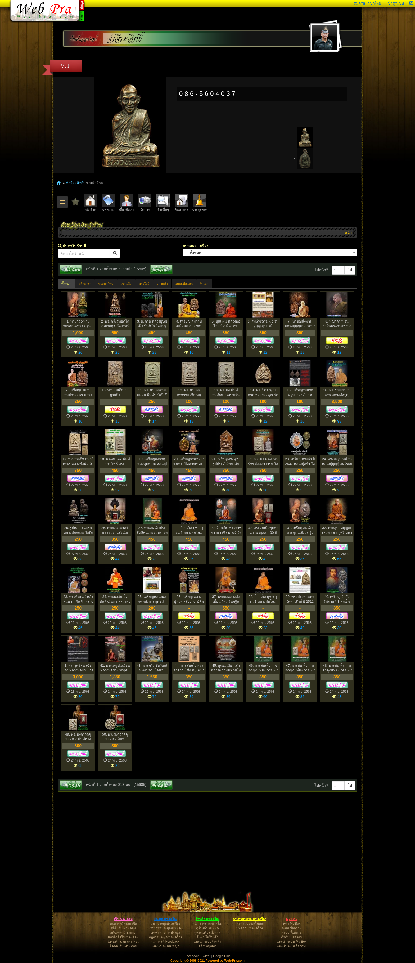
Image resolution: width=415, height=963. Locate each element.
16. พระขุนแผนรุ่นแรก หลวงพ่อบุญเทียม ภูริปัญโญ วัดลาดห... (337, 392)
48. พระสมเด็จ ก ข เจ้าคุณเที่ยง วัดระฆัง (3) (337, 668)
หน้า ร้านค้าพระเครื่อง (207, 923)
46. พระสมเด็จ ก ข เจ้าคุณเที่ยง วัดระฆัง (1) (263, 668)
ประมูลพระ (199, 203)
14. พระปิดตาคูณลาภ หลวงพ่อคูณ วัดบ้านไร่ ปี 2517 (263, 392)
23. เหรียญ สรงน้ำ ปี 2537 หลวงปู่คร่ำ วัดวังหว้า (300, 461)
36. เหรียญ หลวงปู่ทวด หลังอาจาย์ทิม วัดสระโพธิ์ (189, 599)
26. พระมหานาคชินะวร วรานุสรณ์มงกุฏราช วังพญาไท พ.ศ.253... (115, 530)
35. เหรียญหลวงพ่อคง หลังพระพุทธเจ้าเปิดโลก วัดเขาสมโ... (152, 599)
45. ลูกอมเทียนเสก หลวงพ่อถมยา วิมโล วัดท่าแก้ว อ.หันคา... (226, 668)
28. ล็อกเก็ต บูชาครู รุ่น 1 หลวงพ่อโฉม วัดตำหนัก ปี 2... (188, 530)
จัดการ (144, 203)
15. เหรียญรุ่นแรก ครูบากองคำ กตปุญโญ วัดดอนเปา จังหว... (300, 392)
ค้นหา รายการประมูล (165, 932)
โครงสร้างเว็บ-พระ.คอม (123, 941)
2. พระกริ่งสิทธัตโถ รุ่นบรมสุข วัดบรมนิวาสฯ (115, 324)
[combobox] (270, 252)
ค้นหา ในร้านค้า (207, 937)
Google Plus (221, 956)
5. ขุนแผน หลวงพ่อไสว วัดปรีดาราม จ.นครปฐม (226, 324)
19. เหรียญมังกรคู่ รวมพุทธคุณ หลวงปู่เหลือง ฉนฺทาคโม (152, 461)
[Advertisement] (207, 834)
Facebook (192, 956)
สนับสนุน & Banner (123, 932)
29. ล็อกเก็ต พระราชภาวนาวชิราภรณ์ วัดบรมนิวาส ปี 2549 (226, 530)
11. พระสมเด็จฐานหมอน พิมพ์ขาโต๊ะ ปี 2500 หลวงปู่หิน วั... (152, 392)
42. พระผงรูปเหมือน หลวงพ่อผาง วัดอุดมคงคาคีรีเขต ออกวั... (115, 668)
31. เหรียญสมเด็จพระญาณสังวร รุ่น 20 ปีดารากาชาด (300, 530)
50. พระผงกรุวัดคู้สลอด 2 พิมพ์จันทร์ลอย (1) (115, 737)
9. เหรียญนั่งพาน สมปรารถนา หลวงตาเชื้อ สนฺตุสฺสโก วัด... (78, 392)
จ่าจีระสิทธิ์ (124, 38)
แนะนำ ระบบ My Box (291, 941)
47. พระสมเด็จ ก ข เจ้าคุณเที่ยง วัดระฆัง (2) (300, 668)
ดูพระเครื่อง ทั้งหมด (207, 932)
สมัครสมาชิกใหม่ (367, 3)
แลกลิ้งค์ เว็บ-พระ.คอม (123, 937)
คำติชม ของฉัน (291, 937)
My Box (291, 919)
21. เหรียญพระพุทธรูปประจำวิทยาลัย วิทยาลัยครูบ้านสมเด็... (226, 461)
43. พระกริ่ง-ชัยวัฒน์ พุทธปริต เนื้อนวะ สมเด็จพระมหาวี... (152, 668)
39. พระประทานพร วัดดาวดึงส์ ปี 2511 (300, 599)
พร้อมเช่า (85, 284)
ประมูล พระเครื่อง (165, 919)
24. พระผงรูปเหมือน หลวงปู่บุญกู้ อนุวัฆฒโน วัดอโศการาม (337, 461)
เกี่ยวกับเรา (126, 203)
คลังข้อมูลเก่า (208, 946)
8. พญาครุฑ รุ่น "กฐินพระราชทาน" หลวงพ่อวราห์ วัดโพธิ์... (337, 324)
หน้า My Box (291, 923)
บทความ (108, 203)
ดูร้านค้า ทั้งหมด (207, 928)
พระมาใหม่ (106, 284)
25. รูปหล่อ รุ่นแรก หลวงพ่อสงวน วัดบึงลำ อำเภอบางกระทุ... (77, 530)
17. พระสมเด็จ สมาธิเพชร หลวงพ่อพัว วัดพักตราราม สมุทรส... (77, 461)
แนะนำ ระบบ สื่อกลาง (292, 946)
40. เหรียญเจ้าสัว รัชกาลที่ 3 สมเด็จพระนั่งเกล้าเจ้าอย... (337, 599)
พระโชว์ (144, 284)
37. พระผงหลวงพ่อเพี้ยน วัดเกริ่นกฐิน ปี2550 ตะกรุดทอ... (226, 599)
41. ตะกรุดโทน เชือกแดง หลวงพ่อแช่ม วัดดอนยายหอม (77, 668)
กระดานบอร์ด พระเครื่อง (249, 919)
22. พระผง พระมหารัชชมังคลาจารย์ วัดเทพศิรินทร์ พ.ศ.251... (263, 461)
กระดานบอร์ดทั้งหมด (249, 923)
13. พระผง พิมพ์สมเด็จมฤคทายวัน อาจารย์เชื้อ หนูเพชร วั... (226, 392)
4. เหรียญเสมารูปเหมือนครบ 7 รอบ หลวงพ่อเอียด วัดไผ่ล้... (189, 324)
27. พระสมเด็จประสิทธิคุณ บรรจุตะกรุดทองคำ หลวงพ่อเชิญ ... (152, 530)
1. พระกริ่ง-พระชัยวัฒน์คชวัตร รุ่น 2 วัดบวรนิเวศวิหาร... (78, 324)
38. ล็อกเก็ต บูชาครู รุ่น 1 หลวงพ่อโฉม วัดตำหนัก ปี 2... (263, 599)
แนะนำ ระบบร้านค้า (207, 941)
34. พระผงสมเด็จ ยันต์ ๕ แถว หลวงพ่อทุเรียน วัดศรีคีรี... (115, 599)
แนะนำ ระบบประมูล (165, 946)
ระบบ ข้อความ (292, 928)
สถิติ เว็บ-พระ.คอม (123, 928)
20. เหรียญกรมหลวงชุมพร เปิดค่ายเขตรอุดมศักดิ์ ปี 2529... (189, 461)
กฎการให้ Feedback (165, 941)
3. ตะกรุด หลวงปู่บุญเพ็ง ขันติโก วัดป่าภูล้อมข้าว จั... (152, 324)
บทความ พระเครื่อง (249, 928)
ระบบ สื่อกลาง (291, 932)
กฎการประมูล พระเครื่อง (165, 937)
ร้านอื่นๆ (163, 203)
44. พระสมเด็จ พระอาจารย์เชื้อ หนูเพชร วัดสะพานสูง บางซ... (189, 668)
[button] (411, 3)
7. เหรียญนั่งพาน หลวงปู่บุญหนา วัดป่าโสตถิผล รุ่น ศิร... (300, 324)
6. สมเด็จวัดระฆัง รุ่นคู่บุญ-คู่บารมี (263, 323)
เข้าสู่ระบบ (395, 3)
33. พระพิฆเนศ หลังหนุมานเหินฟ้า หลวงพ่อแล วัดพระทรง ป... (78, 599)
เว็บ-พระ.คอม (123, 919)
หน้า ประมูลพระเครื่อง (165, 923)
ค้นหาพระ (181, 203)
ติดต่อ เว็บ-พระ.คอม (123, 946)
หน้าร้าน (90, 203)
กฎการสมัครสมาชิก (123, 923)
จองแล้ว (162, 284)
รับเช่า (204, 284)
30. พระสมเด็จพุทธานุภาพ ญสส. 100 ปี (263, 530)
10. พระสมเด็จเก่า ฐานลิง (115, 392)
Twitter (205, 956)
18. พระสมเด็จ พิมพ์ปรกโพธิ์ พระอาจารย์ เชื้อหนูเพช (115, 461)
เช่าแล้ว (126, 284)
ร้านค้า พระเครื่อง (207, 919)
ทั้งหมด (66, 284)
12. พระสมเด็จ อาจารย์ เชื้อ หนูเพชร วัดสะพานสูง (188, 392)
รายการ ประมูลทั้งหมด (165, 928)
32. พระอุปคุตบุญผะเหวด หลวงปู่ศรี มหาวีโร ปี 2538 (337, 530)
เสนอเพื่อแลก (184, 284)
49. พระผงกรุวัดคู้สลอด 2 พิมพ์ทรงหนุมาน (78, 737)
